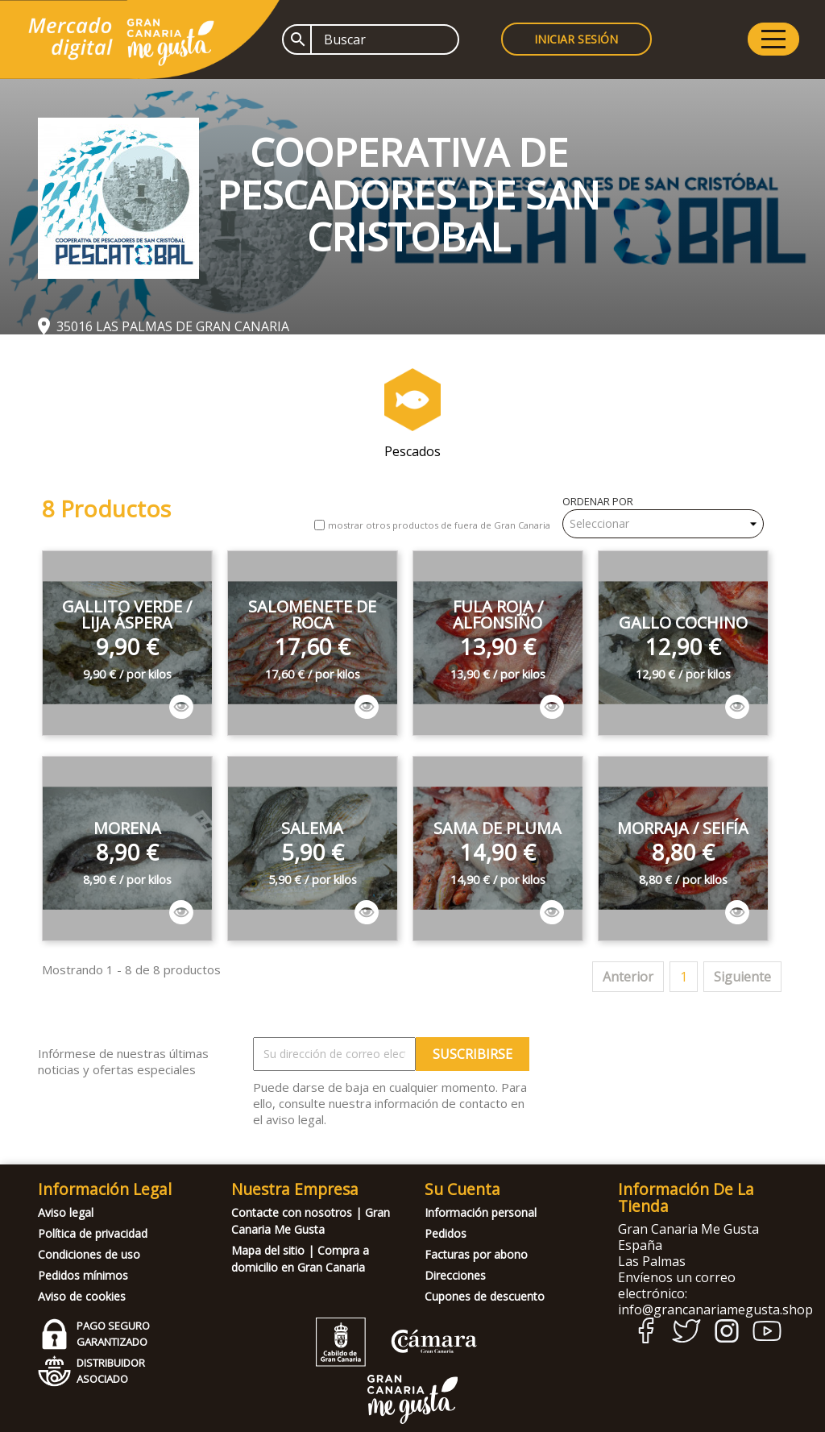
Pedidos (445, 1233)
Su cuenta (462, 1189)
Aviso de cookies (82, 1296)
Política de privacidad (92, 1233)
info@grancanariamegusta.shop (715, 1309)
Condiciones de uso (89, 1254)
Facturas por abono (476, 1254)
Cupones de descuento (485, 1296)
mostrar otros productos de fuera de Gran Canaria (439, 525)
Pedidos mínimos (83, 1275)
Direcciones (455, 1275)
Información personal (481, 1212)
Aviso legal (65, 1212)
